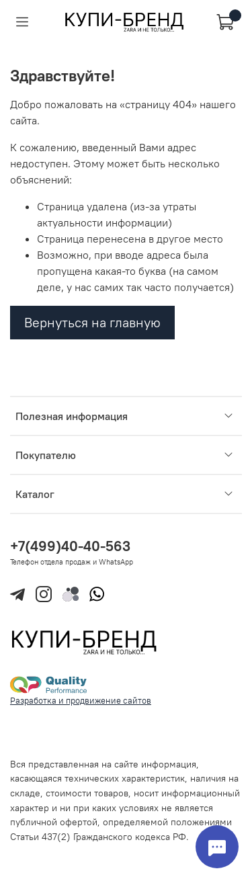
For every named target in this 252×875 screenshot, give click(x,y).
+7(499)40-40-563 (70, 546)
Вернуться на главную (92, 322)
